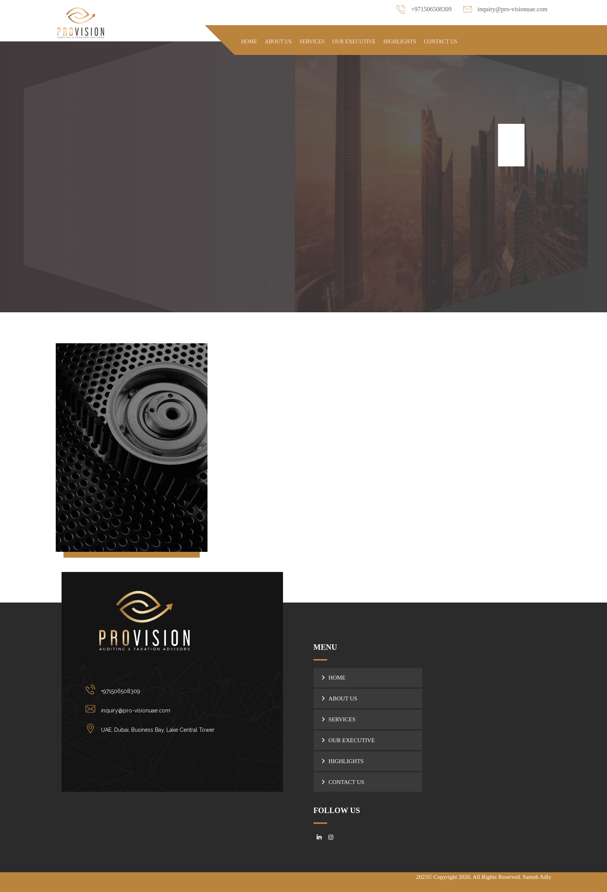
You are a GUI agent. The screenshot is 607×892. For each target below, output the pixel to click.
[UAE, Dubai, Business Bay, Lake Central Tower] (152, 728)
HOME (337, 678)
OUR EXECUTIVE (352, 740)
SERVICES (342, 719)
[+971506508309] (152, 689)
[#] (319, 837)
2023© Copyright (437, 877)
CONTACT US (346, 782)
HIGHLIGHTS (346, 761)
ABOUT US (343, 698)
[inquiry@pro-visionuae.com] (152, 709)
